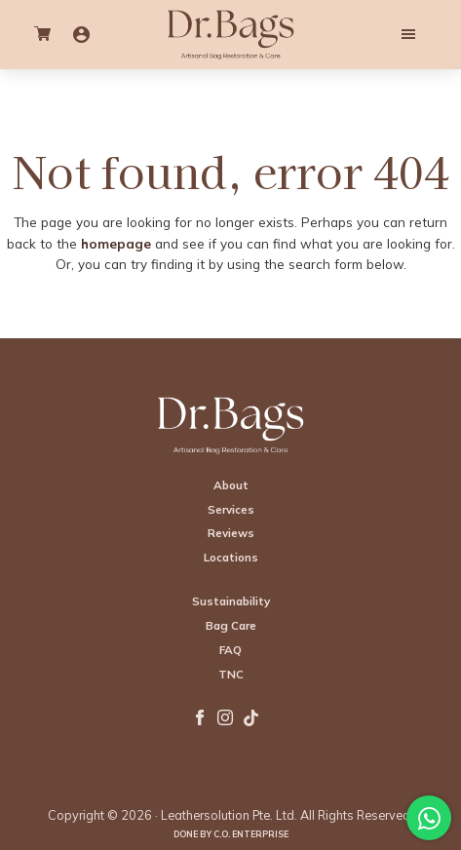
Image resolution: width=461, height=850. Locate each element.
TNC (231, 674)
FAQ (230, 649)
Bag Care (231, 625)
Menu (366, 34)
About (231, 485)
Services (231, 509)
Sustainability (231, 601)
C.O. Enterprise (250, 834)
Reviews (231, 532)
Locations (231, 557)
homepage (116, 243)
